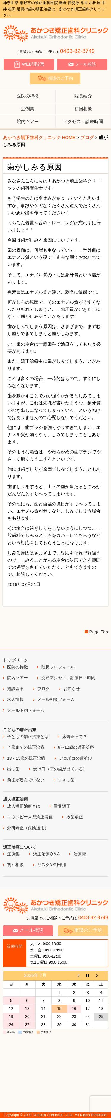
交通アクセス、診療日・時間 (68, 677)
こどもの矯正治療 (19, 729)
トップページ (15, 660)
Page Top (98, 631)
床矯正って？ (74, 736)
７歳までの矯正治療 (25, 747)
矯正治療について (19, 847)
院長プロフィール (58, 667)
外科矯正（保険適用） (28, 827)
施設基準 (15, 688)
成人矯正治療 (15, 799)
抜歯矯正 (74, 816)
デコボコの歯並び (75, 758)
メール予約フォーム (25, 710)
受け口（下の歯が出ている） (60, 769)
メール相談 (82, 64)
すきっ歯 (66, 780)
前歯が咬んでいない (25, 780)
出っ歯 (13, 769)
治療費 (79, 853)
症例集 (27, 108)
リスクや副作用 (51, 864)
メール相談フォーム (56, 699)
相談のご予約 (55, 78)
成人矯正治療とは (23, 806)
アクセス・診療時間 (83, 121)
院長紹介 (83, 95)
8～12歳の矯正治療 (76, 747)
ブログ (87, 137)
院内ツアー (28, 121)
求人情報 (15, 699)
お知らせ (71, 688)
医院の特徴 (28, 95)
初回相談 (83, 108)
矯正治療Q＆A (46, 853)
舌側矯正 (62, 806)
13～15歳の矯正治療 (26, 758)
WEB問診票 (28, 64)
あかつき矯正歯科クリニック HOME (39, 137)
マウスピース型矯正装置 (30, 816)
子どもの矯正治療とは (28, 736)
